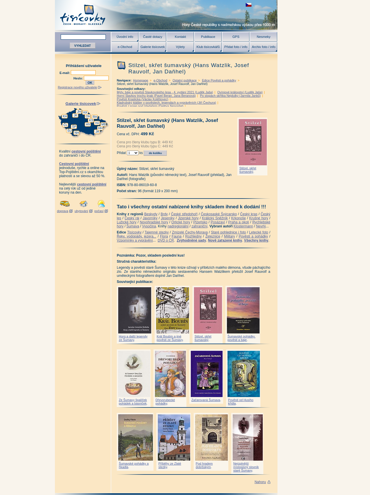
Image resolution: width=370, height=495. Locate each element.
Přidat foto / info (235, 47)
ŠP (74, 126)
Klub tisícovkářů (208, 47)
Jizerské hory (188, 218)
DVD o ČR (166, 240)
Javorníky (150, 218)
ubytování (81, 211)
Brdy (164, 214)
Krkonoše (238, 218)
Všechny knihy (256, 240)
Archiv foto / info (263, 47)
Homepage (140, 80)
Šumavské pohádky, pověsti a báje (241, 338)
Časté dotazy (152, 36)
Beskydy (150, 214)
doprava (62, 211)
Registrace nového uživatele (77, 87)
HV (88, 124)
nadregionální (178, 226)
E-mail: (65, 73)
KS (91, 120)
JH (79, 111)
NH (77, 132)
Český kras (249, 214)
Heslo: (78, 78)
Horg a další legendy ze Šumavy (133, 338)
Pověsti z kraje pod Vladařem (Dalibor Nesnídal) (150, 106)
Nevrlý (261, 226)
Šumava (132, 226)
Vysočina (149, 226)
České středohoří (184, 214)
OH (88, 116)
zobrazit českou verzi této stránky (248, 5)
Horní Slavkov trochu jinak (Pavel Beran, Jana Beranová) (156, 95)
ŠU (69, 130)
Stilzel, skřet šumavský (247, 169)
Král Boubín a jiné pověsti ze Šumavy (170, 338)
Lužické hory (126, 222)
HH (100, 128)
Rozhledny (193, 236)
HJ (97, 123)
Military (229, 236)
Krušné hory (258, 218)
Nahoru (260, 482)
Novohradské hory (154, 222)
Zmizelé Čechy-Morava (190, 232)
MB (103, 124)
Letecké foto (258, 232)
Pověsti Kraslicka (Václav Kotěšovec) (142, 99)
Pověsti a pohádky (253, 236)
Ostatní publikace (185, 80)
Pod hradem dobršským (204, 465)
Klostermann (243, 226)
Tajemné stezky (157, 232)
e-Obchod (125, 47)
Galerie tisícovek (152, 47)
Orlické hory (180, 222)
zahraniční (199, 226)
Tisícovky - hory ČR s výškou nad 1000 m (166, 15)
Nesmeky (263, 36)
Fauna (177, 236)
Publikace (208, 36)
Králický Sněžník (215, 218)
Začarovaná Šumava (205, 400)
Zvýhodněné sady (191, 240)
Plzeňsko (200, 222)
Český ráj (132, 218)
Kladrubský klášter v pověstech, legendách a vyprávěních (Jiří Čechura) (166, 102)
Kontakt (180, 36)
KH (65, 116)
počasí (99, 211)
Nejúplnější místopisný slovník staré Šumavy (246, 467)
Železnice (213, 236)
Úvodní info (124, 36)
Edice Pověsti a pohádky (219, 80)
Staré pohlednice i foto (228, 232)
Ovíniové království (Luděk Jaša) (240, 92)
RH (95, 116)
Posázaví (218, 222)
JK (75, 115)
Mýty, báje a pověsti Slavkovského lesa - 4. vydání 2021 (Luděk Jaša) (165, 92)
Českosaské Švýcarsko (219, 214)
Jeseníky (167, 218)
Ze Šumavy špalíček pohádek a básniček (133, 401)
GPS (235, 36)
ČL (66, 125)
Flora (164, 236)
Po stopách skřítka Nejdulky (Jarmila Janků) (230, 95)
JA (97, 131)
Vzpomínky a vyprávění (135, 240)
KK (85, 112)
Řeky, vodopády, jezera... (136, 236)
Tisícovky (134, 232)
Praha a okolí (238, 222)
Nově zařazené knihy (225, 240)
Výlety (180, 47)
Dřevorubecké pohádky (165, 401)
